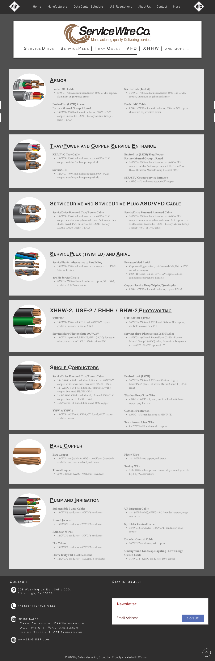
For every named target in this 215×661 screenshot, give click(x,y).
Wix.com (143, 657)
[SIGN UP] (193, 618)
